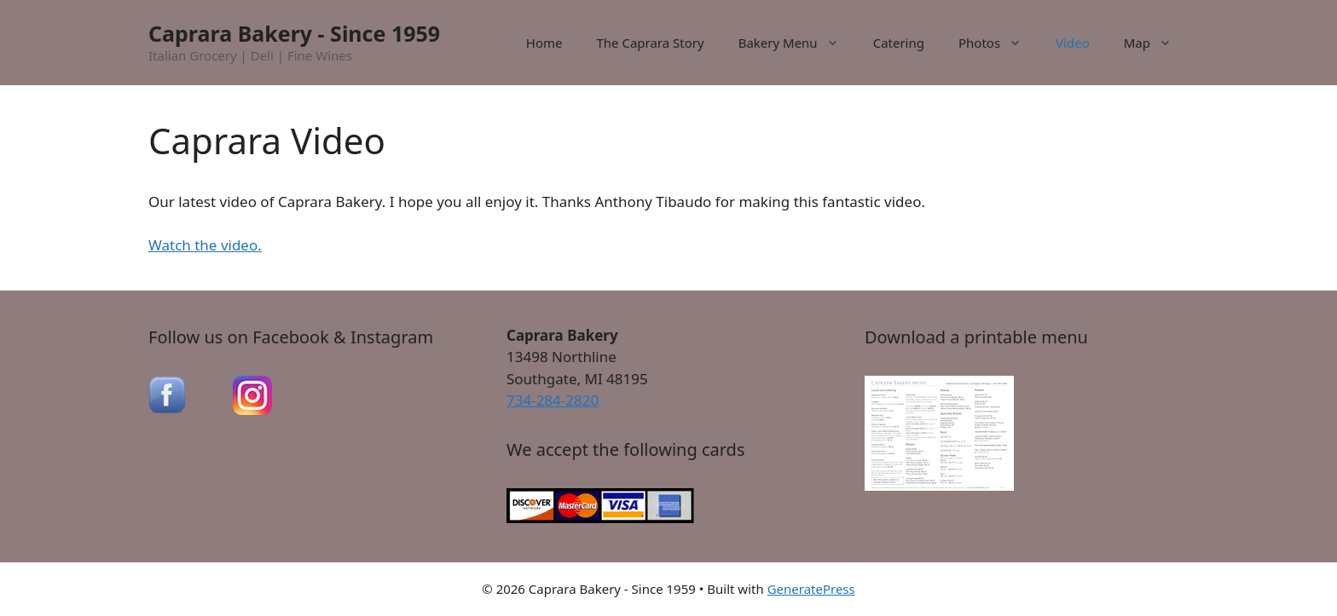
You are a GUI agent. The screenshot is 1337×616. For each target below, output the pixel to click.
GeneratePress (811, 588)
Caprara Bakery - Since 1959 (294, 33)
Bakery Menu (797, 42)
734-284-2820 (552, 400)
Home (544, 42)
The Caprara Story (649, 42)
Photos (998, 42)
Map (1156, 42)
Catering (898, 42)
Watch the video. (205, 245)
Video (1073, 42)
